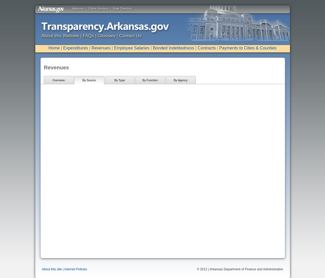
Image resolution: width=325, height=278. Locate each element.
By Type (119, 80)
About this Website (60, 35)
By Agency (181, 80)
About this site (52, 269)
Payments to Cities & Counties (247, 48)
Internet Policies (75, 269)
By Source (89, 80)
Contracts (207, 48)
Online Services (98, 8)
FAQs (88, 35)
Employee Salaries (131, 48)
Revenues (101, 48)
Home (54, 48)
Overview (59, 80)
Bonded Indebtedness (173, 48)
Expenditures (75, 48)
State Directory (122, 8)
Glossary (106, 35)
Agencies (78, 8)
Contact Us (130, 35)
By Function (150, 80)
